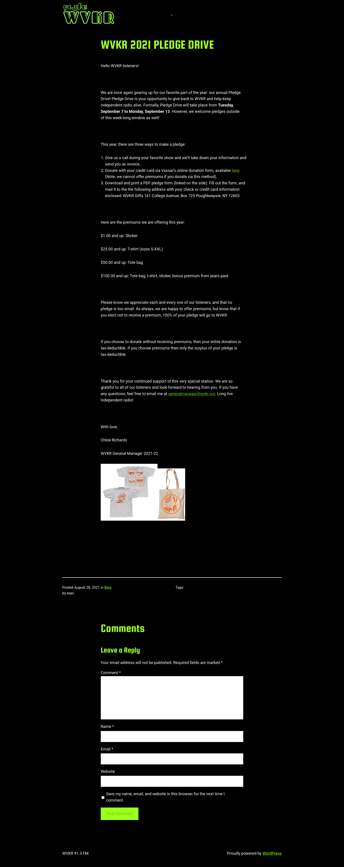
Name (107, 726)
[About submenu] (172, 15)
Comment (111, 672)
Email (107, 749)
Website (108, 771)
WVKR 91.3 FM (75, 853)
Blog (107, 587)
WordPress (272, 853)
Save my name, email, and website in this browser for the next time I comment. (165, 796)
